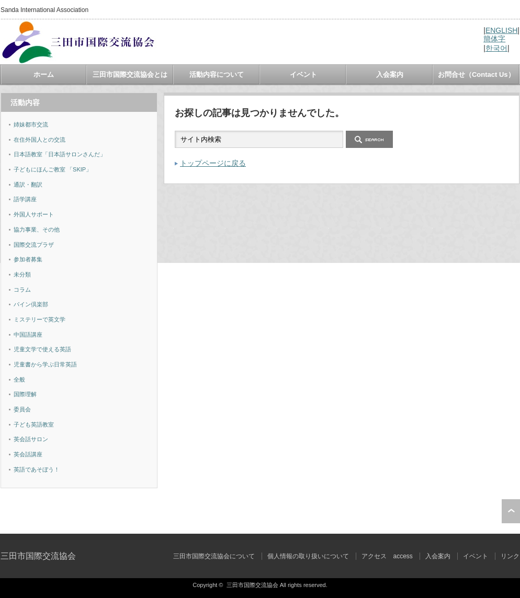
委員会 (22, 409)
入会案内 (389, 74)
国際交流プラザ (34, 245)
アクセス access (386, 556)
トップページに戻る (213, 163)
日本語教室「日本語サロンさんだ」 (60, 154)
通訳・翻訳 (28, 184)
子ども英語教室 (34, 424)
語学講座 (25, 199)
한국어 (496, 48)
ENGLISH (501, 30)
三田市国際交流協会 (38, 555)
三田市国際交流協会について (214, 556)
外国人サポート (34, 214)
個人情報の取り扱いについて (308, 556)
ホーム (43, 74)
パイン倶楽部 (31, 304)
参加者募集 (28, 259)
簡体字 (494, 38)
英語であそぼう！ (37, 469)
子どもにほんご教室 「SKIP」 (53, 169)
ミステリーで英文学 (39, 319)
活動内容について (216, 74)
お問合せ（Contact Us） (476, 74)
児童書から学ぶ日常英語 (45, 364)
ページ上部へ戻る (511, 511)
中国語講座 (28, 334)
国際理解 (25, 394)
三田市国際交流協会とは (130, 74)
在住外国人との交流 (39, 139)
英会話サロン (31, 439)
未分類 (22, 274)
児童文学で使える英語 (42, 349)
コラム (22, 289)
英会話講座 (28, 454)
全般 (19, 379)
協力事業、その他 (37, 229)
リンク (510, 556)
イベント (303, 74)
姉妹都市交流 (31, 124)
